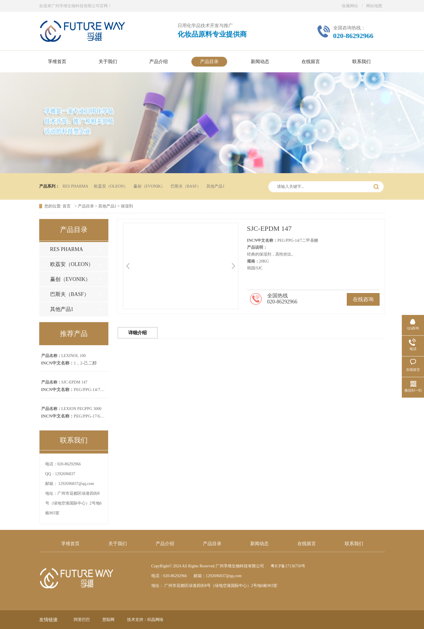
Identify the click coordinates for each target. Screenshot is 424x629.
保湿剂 (127, 206)
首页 (67, 206)
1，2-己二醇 (69, 363)
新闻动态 (259, 543)
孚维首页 (70, 543)
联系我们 (354, 543)
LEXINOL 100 (63, 356)
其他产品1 (215, 186)
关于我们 (117, 543)
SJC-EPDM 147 (64, 382)
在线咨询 (363, 299)
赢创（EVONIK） (149, 186)
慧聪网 (108, 619)
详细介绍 (137, 332)
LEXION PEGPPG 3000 (71, 409)
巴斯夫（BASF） (186, 186)
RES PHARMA (75, 186)
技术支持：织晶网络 (145, 619)
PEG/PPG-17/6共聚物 (77, 416)
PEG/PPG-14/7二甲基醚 (79, 389)
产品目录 (86, 206)
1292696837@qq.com (76, 483)
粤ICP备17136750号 (288, 566)
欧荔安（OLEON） (111, 186)
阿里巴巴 (82, 619)
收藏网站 (350, 6)
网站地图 (374, 6)
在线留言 (306, 543)
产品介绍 (165, 543)
